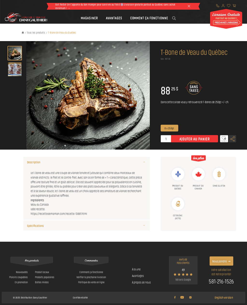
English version (224, 297)
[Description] (144, 162)
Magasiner (89, 18)
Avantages (114, 18)
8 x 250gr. (169, 128)
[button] (89, 18)
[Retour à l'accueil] (23, 32)
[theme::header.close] (189, 6)
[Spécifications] (144, 225)
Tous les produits (36, 32)
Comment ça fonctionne (149, 18)
